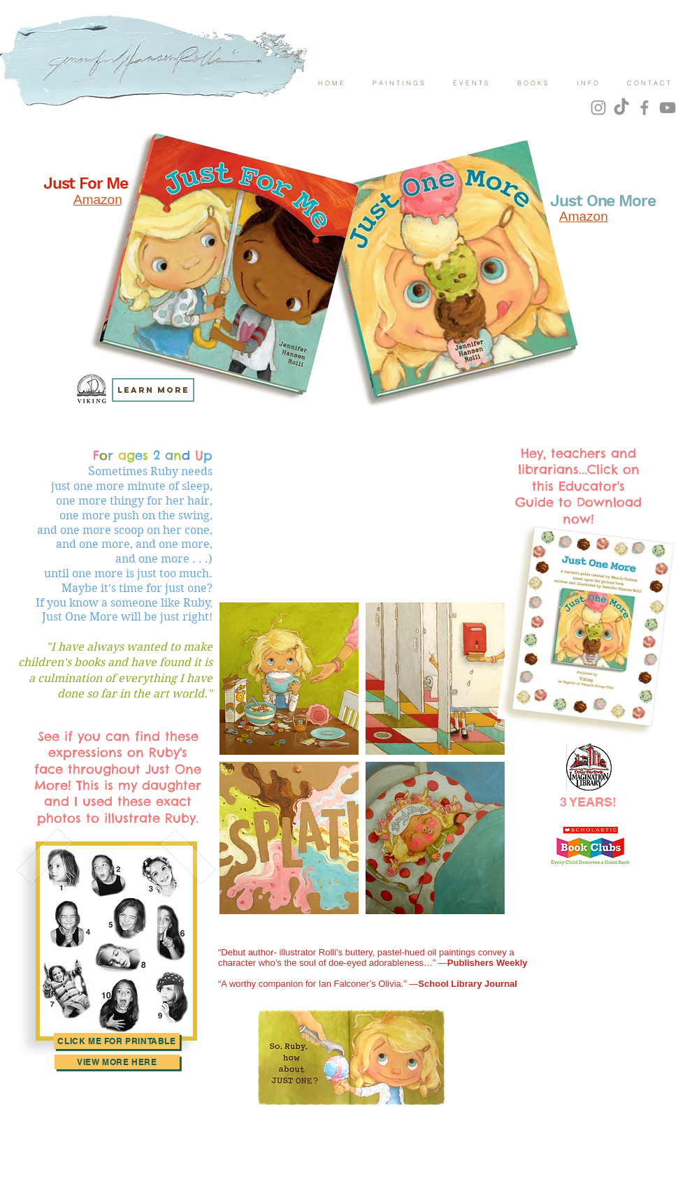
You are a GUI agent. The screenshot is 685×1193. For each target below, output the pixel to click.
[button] (289, 678)
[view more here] (117, 1062)
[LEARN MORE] (153, 390)
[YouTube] (667, 107)
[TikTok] (621, 107)
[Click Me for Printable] (117, 1041)
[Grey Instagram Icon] (598, 107)
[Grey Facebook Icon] (644, 107)
